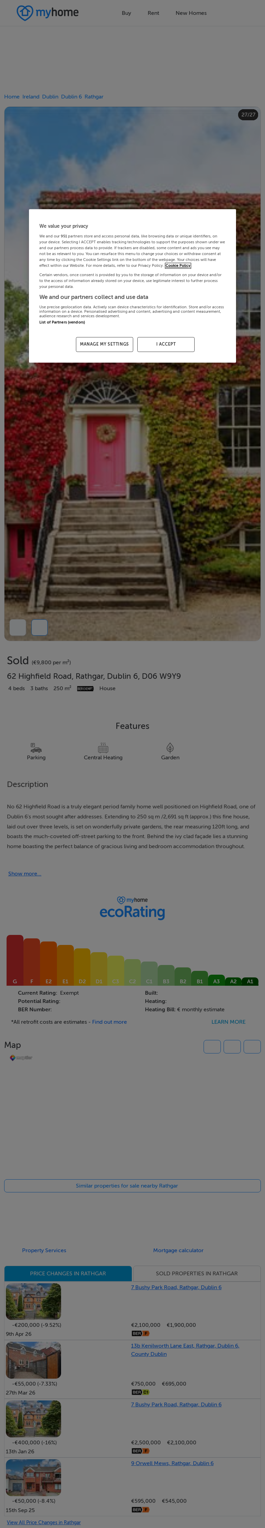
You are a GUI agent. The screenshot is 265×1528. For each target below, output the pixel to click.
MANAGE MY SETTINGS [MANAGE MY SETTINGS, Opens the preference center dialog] (104, 344)
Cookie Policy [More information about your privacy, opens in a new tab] (178, 265)
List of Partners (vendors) (62, 322)
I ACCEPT (166, 344)
